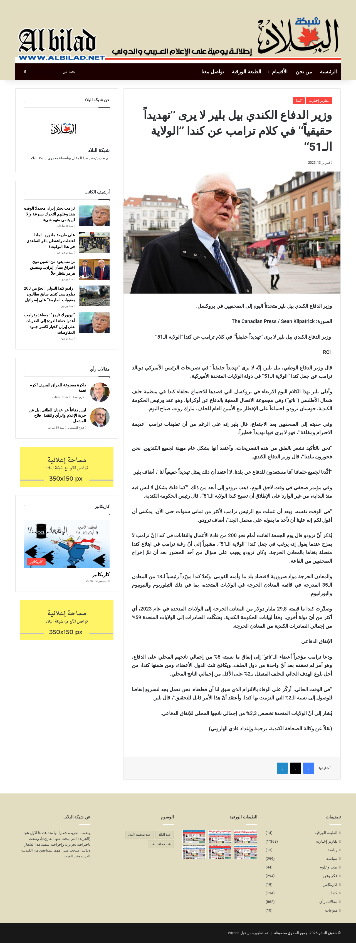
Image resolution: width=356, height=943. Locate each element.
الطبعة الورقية (246, 72)
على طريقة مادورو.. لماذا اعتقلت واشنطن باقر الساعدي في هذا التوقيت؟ (50, 241)
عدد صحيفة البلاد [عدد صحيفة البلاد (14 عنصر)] (139, 835)
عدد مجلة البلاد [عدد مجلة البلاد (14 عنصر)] (161, 844)
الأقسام (280, 72)
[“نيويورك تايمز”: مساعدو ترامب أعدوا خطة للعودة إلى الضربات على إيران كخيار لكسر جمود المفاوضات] (94, 322)
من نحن (304, 72)
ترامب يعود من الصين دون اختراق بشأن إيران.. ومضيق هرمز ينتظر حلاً (52, 267)
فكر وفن (330, 875)
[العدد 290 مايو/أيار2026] (245, 836)
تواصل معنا (212, 72)
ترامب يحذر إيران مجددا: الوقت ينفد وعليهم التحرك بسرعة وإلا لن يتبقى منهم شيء (49, 214)
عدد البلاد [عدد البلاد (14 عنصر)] (165, 835)
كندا (299, 100)
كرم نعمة (78, 397)
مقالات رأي (328, 901)
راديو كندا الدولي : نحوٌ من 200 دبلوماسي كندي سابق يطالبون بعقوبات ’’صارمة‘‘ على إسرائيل (49, 294)
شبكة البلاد (99, 150)
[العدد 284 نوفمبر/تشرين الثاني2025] (194, 852)
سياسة (331, 858)
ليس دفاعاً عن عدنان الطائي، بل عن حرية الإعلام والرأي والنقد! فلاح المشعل (57, 415)
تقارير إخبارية (319, 100)
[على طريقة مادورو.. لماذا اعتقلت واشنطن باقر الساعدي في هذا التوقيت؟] (94, 242)
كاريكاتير (101, 574)
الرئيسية (328, 72)
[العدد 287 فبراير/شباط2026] (194, 836)
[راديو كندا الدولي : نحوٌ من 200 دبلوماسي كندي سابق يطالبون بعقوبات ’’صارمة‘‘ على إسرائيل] (94, 296)
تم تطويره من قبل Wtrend (248, 933)
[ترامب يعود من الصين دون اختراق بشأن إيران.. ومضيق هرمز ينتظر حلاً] (94, 269)
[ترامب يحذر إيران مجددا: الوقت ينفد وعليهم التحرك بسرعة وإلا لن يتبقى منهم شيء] (94, 215)
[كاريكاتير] (67, 544)
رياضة (332, 850)
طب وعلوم (328, 867)
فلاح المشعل (76, 428)
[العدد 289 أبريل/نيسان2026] (220, 836)
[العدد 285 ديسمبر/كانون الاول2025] (220, 852)
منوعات (331, 910)
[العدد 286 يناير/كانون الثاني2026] (245, 852)
